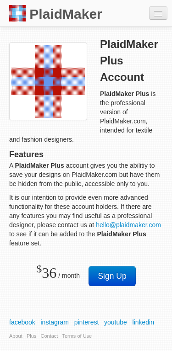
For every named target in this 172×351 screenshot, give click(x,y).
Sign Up (112, 276)
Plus (31, 336)
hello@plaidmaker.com (128, 225)
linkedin (143, 322)
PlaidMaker (55, 13)
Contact (49, 336)
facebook (22, 322)
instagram (55, 322)
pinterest (86, 322)
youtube (115, 322)
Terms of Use (77, 336)
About (15, 336)
